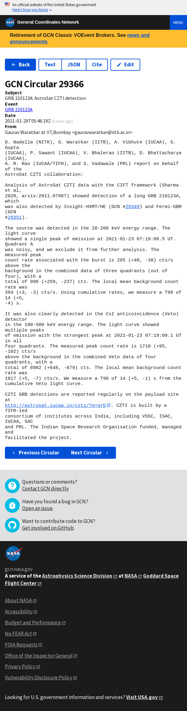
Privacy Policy (20, 666)
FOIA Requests (21, 644)
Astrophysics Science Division (77, 576)
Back (20, 64)
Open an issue (37, 508)
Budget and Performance (33, 622)
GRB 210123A (19, 109)
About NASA (18, 600)
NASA (131, 576)
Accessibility (19, 611)
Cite (97, 64)
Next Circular (90, 453)
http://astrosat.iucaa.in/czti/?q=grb (55, 405)
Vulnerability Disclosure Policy (38, 677)
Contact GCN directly (45, 488)
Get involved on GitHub (48, 528)
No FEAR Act (18, 633)
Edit (125, 64)
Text (50, 64)
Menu (178, 22)
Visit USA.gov (142, 697)
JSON (73, 64)
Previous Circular (35, 453)
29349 (132, 207)
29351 (15, 217)
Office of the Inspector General (39, 655)
